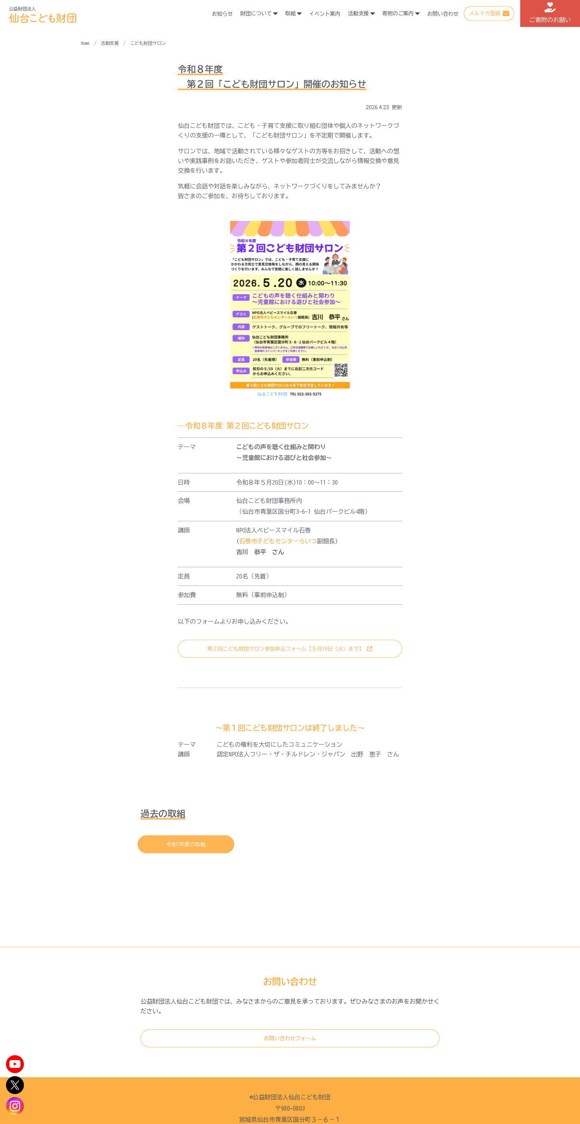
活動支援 (110, 43)
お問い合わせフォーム (290, 1038)
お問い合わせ (443, 13)
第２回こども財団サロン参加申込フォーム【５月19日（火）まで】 (285, 648)
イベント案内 (325, 13)
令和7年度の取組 (186, 844)
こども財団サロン (148, 43)
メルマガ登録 (484, 13)
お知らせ (222, 13)
